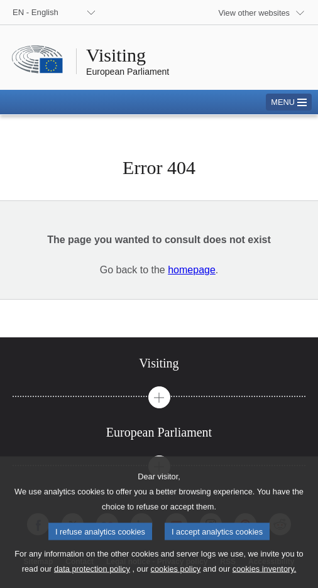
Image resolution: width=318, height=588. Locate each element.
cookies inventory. (264, 579)
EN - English (35, 12)
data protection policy (92, 579)
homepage (192, 269)
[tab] (159, 363)
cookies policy (176, 579)
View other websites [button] (254, 13)
